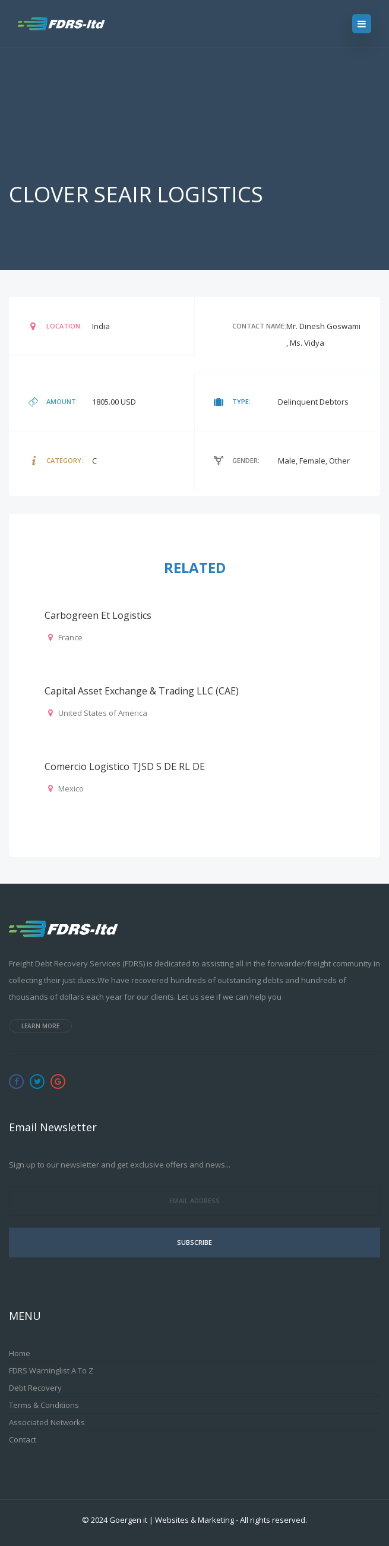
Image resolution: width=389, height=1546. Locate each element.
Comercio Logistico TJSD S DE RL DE (125, 766)
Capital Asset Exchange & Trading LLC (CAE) (142, 690)
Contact (22, 1439)
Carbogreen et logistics (98, 615)
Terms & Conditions (44, 1405)
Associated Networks (47, 1422)
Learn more (40, 1026)
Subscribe (194, 1242)
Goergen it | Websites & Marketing (171, 1519)
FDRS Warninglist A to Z (51, 1370)
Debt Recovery (35, 1387)
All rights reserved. (273, 1519)
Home (19, 1353)
